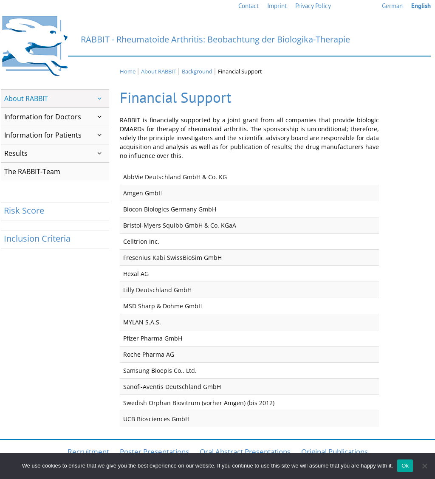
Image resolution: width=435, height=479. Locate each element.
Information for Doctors (56, 117)
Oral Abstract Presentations (245, 451)
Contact (248, 6)
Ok (405, 465)
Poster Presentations (154, 451)
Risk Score (24, 210)
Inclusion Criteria (37, 238)
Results (56, 153)
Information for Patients (56, 135)
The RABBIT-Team (32, 171)
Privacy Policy (313, 6)
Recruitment (88, 451)
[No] (424, 466)
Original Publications (334, 451)
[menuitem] (392, 6)
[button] (99, 98)
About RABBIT (56, 98)
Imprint (277, 6)
